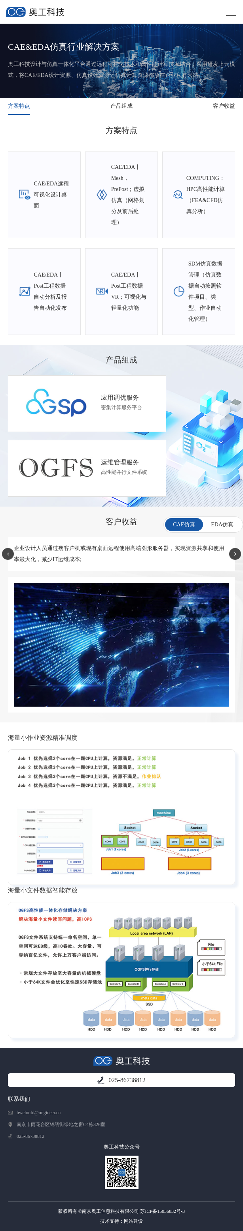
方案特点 (19, 106)
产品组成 (121, 106)
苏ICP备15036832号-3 (162, 1211)
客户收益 (224, 106)
